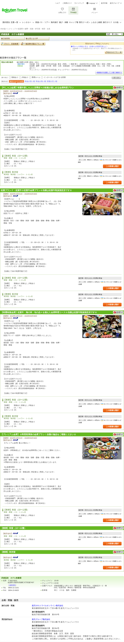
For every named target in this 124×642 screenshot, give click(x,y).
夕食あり (25, 77)
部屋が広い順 (52, 81)
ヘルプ (57, 3)
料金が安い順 (30, 81)
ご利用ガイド (67, 3)
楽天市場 (104, 3)
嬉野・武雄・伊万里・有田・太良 (37, 29)
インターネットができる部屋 (55, 77)
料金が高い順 (41, 81)
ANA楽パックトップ (8, 29)
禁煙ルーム (36, 77)
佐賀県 (20, 29)
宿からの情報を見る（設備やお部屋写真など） (90, 46)
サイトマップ (79, 3)
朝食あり (14, 77)
